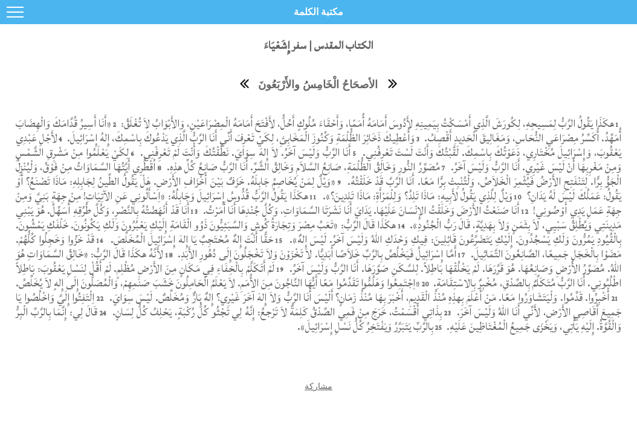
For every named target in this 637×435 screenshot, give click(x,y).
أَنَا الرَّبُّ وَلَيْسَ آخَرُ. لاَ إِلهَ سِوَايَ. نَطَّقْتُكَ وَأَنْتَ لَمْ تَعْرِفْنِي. (244, 152)
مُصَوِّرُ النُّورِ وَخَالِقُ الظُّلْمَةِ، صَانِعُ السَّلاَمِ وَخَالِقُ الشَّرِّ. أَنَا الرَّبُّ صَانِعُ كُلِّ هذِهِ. (302, 167)
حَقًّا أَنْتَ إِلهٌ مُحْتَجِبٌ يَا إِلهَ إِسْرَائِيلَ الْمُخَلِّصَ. (191, 239)
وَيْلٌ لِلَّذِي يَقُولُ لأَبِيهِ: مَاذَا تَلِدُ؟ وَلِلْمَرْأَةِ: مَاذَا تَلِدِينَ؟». (418, 196)
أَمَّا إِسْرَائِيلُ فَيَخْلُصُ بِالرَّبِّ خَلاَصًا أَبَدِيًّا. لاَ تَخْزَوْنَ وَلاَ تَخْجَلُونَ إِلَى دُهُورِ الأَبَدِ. (315, 254)
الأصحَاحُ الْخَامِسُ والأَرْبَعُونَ (318, 85)
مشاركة (318, 386)
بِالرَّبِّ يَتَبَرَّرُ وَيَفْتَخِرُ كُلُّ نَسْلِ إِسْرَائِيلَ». (365, 326)
